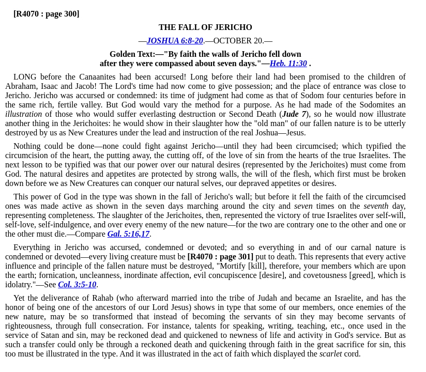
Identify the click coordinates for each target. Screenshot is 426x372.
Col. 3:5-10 (77, 284)
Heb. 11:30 (288, 63)
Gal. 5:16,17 (128, 233)
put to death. (242, 256)
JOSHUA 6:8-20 (175, 40)
